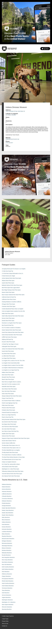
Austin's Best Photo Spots (8, 283)
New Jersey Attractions (7, 559)
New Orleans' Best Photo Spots (9, 388)
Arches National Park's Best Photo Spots (11, 278)
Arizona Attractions (6, 489)
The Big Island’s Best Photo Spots (10, 452)
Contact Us (4, 625)
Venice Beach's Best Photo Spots (10, 466)
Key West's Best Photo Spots (9, 353)
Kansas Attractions (6, 526)
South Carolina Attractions (8, 583)
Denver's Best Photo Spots (8, 318)
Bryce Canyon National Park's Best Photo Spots (13, 294)
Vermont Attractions (6, 595)
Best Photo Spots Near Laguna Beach (11, 287)
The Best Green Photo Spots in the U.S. (11, 447)
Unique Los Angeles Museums (9, 461)
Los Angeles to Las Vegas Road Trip (10, 370)
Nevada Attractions (6, 555)
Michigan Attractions (6, 541)
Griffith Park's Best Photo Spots (9, 337)
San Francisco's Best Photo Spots (10, 426)
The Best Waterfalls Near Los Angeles (11, 450)
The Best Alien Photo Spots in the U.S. (11, 445)
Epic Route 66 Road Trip (7, 325)
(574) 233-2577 (9, 142)
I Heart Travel (5, 618)
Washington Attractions (7, 599)
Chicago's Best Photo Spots (8, 304)
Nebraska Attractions (7, 552)
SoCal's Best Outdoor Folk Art (9, 440)
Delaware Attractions (7, 501)
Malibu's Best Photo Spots (8, 372)
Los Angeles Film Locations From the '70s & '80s (13, 360)
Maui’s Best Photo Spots (7, 374)
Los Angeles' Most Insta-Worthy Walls (11, 363)
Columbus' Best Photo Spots (8, 306)
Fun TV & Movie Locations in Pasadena (11, 327)
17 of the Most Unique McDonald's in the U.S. (12, 273)
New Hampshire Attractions (8, 557)
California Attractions (7, 493)
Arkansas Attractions (7, 491)
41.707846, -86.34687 (11, 115)
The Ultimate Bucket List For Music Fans (11, 459)
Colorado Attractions (6, 496)
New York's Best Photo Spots (9, 391)
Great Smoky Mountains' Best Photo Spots (12, 334)
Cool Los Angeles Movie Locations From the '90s (13, 311)
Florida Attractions (6, 503)
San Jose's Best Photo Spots (8, 429)
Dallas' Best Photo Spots (8, 313)
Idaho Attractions (6, 517)
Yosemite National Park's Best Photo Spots (12, 473)
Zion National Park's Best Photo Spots (11, 476)
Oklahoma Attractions (7, 574)
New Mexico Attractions (7, 562)
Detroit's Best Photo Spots (8, 320)
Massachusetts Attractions (8, 538)
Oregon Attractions (6, 576)
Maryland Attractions (6, 536)
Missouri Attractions (6, 548)
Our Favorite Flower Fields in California (11, 400)
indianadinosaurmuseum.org (12, 139)
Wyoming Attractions (6, 609)
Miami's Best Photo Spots (8, 379)
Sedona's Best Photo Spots (8, 436)
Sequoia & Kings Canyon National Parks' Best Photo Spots (15, 438)
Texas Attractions (6, 590)
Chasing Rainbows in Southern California (11, 301)
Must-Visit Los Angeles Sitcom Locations (11, 381)
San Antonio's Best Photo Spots (9, 421)
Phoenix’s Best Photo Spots (8, 407)
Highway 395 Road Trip (7, 339)
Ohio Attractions (5, 571)
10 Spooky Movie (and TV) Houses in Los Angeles (13, 268)
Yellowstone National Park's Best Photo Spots (12, 471)
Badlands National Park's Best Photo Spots (12, 285)
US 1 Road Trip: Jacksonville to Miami (11, 464)
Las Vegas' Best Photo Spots (8, 358)
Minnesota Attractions (7, 543)
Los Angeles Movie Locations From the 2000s (12, 365)
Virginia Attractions (6, 597)
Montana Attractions (6, 550)
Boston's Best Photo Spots (8, 292)
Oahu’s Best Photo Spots (8, 393)
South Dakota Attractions (8, 585)
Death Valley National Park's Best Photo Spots (13, 315)
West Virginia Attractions (7, 604)
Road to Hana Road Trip (7, 417)
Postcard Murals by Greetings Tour (10, 412)
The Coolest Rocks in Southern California (11, 454)
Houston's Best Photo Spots (8, 341)
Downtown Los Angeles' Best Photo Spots (12, 323)
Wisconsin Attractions (7, 607)
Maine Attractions (6, 533)
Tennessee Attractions (7, 588)
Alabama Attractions (6, 484)
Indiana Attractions (6, 522)
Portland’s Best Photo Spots (8, 410)
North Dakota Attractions (7, 569)
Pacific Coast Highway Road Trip (9, 403)
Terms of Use (5, 623)
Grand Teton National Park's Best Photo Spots (12, 332)
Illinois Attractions (6, 519)
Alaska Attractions (6, 486)
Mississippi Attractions (7, 545)
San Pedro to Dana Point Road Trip (10, 431)
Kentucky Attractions (6, 529)
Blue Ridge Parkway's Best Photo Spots (11, 290)
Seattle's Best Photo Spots (8, 433)
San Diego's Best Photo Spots (9, 424)
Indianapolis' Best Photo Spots (9, 346)
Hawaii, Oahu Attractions (7, 515)
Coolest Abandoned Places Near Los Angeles (12, 308)
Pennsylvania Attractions (7, 578)
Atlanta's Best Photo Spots (8, 280)
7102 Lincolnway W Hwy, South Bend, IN (15, 111)
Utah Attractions (5, 592)
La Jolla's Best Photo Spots (8, 356)
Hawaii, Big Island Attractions (9, 508)
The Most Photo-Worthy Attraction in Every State (13, 457)
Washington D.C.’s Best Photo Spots (10, 469)
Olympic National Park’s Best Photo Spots (12, 396)
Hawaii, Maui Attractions (7, 512)
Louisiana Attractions (7, 531)
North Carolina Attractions (8, 566)
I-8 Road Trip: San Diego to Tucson (10, 344)
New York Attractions (7, 564)
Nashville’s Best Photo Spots (8, 386)
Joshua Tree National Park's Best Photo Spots (13, 348)
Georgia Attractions (6, 505)
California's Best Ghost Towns (9, 299)
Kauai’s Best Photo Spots (8, 351)
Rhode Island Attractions (7, 581)
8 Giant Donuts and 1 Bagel (8, 275)
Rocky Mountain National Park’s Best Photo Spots (13, 419)
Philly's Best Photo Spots (8, 405)
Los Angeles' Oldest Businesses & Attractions (12, 367)
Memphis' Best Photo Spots (8, 377)
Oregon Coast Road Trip (7, 398)
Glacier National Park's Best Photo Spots (11, 330)
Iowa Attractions (5, 524)
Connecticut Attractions (7, 498)
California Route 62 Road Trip (9, 297)
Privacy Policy (5, 621)
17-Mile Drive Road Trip (7, 271)
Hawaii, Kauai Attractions (8, 510)
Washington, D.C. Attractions (8, 602)
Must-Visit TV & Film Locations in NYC (11, 384)
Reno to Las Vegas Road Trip (9, 414)
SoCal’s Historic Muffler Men (8, 443)
